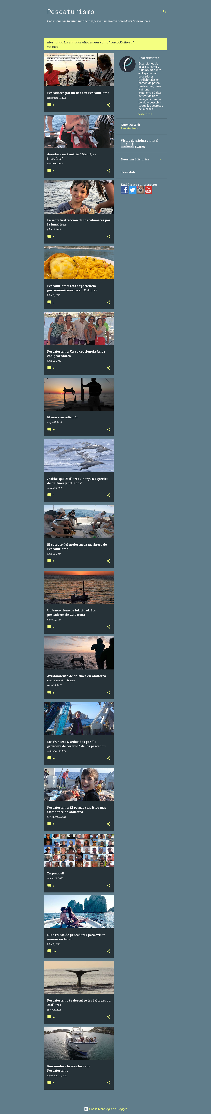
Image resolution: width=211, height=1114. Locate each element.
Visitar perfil (145, 114)
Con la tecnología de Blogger (105, 1109)
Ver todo (52, 47)
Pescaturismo (70, 11)
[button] (108, 105)
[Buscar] (165, 11)
